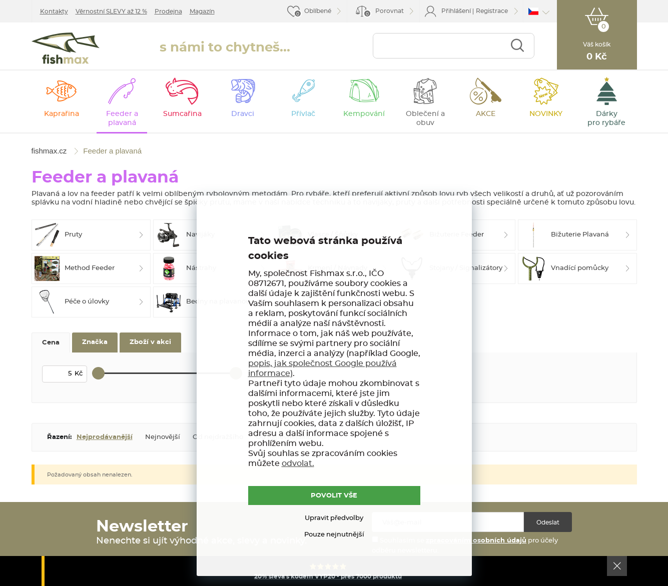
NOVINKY (545, 114)
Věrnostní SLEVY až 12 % (111, 11)
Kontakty (54, 11)
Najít (517, 46)
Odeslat (547, 523)
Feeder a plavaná (122, 118)
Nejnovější (162, 437)
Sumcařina (182, 114)
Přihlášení (456, 11)
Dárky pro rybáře (606, 118)
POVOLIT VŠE (334, 495)
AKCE (485, 114)
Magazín (202, 11)
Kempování (364, 114)
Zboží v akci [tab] (150, 342)
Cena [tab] (51, 343)
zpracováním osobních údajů (476, 541)
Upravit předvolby (334, 518)
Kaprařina (61, 114)
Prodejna (168, 11)
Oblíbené (317, 11)
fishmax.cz (66, 48)
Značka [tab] (95, 342)
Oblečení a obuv (425, 118)
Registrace (492, 11)
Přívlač (303, 114)
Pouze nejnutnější (334, 535)
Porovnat (383, 13)
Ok (617, 566)
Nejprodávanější (105, 437)
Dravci (242, 114)
